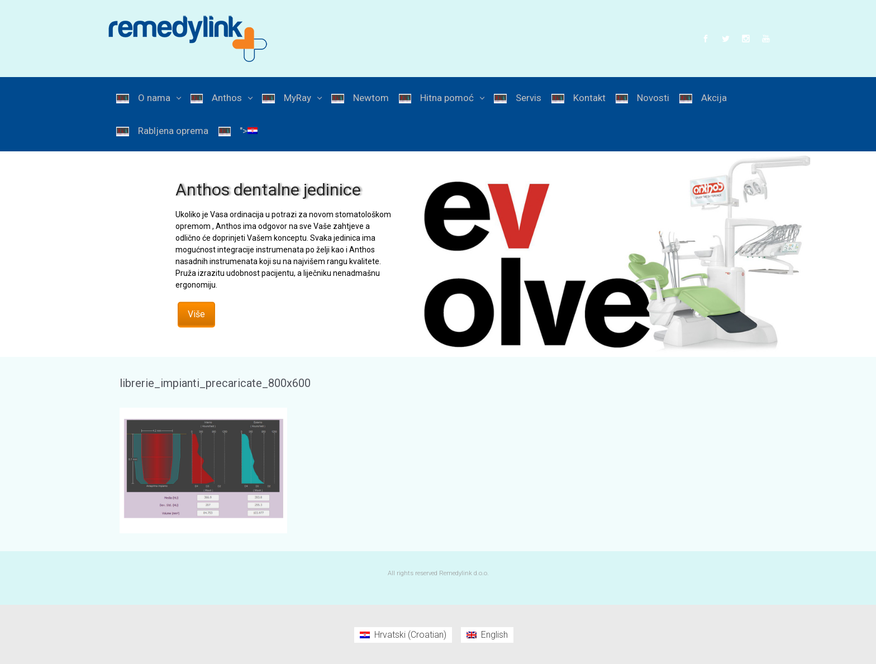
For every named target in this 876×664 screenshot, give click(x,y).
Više (196, 313)
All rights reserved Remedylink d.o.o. (438, 573)
